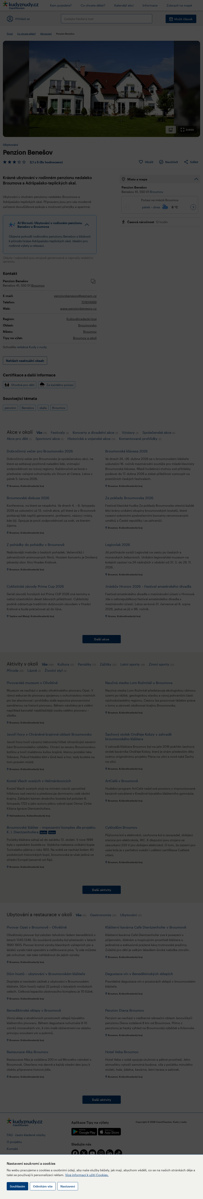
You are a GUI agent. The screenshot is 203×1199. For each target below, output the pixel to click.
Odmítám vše (43, 1186)
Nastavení (67, 1186)
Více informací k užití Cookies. (87, 1175)
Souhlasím (17, 1186)
